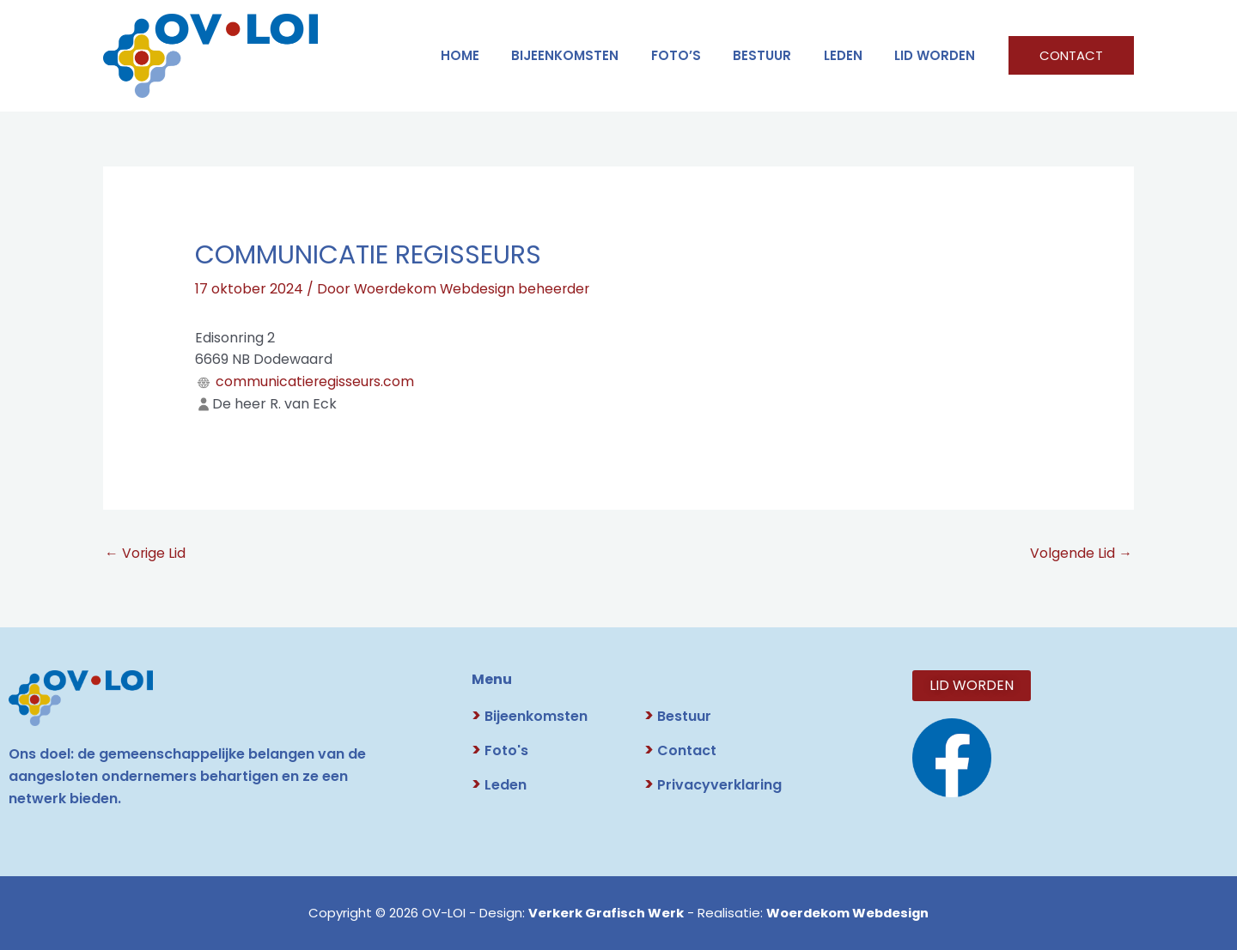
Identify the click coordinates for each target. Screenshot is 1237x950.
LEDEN (852, 55)
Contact (680, 750)
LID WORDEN (938, 55)
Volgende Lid (1081, 553)
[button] (1071, 55)
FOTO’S (698, 55)
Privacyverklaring (713, 785)
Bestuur (677, 716)
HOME (495, 55)
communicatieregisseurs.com (316, 380)
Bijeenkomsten (594, 55)
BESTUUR (778, 55)
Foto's (500, 750)
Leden (499, 785)
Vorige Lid (145, 553)
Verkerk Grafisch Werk (604, 913)
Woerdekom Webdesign (848, 913)
